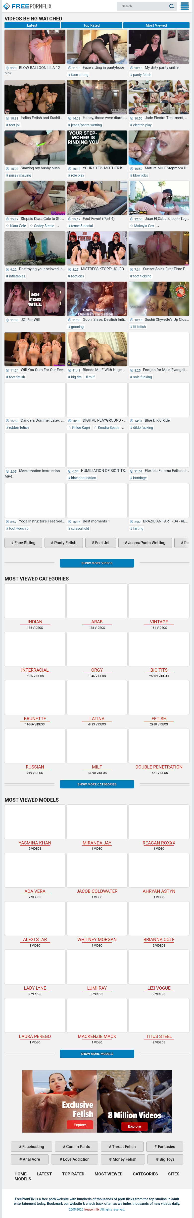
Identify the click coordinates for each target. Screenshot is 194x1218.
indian (34, 604)
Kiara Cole (17, 226)
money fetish (124, 1159)
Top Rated (91, 25)
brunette (34, 700)
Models (22, 1178)
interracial (34, 652)
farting (138, 528)
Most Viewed (156, 25)
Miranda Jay (97, 825)
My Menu (184, 6)
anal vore (31, 1159)
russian (34, 749)
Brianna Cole (159, 921)
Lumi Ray (97, 970)
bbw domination (83, 478)
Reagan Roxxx (159, 825)
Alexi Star (34, 921)
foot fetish (16, 377)
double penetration (159, 749)
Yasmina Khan (34, 825)
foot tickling (141, 276)
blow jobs (140, 175)
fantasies (166, 1146)
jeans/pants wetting (86, 125)
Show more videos (97, 563)
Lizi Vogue (159, 970)
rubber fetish (18, 428)
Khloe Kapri (80, 428)
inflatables (16, 276)
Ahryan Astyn (159, 873)
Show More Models (97, 1054)
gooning (77, 327)
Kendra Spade (108, 428)
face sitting (79, 75)
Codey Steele (43, 226)
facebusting (32, 1146)
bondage (139, 478)
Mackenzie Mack (97, 1018)
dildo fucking (142, 428)
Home (27, 4)
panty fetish (141, 75)
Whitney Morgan (97, 921)
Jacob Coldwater (97, 873)
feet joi (14, 125)
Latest (32, 25)
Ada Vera (34, 873)
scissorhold (79, 528)
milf (91, 377)
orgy (97, 652)
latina (97, 700)
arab (97, 604)
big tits (76, 377)
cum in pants (77, 1146)
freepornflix (91, 1209)
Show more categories (96, 784)
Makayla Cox (143, 226)
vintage (159, 604)
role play (77, 175)
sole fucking (142, 377)
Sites (174, 1173)
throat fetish (123, 1146)
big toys (166, 1159)
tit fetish (139, 327)
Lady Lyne (34, 970)
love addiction (76, 1159)
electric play (142, 125)
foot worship (18, 528)
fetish (159, 700)
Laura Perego (34, 1018)
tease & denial (81, 226)
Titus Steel (159, 1018)
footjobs (77, 276)
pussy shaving (19, 175)
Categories (145, 1173)
